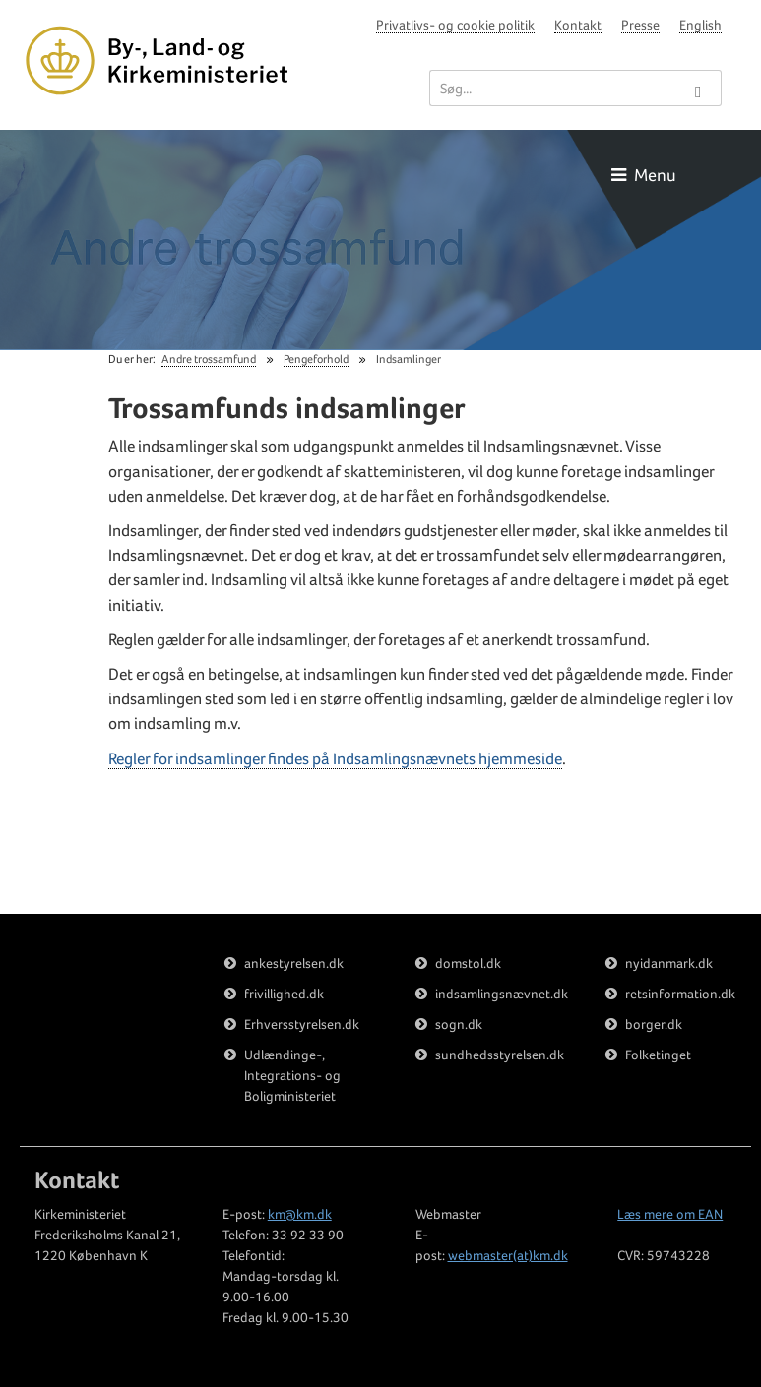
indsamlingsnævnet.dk (501, 993)
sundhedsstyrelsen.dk (499, 1054)
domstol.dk (468, 963)
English (700, 24)
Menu (643, 174)
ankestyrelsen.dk (294, 963)
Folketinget (658, 1054)
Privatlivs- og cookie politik (455, 24)
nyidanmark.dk (669, 963)
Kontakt (578, 24)
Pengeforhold (316, 359)
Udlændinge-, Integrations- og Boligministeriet (292, 1075)
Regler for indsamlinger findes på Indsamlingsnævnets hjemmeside (335, 759)
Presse (640, 24)
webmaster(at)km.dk (508, 1255)
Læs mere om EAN (670, 1214)
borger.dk (653, 1024)
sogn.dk (458, 1024)
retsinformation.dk (680, 993)
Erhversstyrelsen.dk (301, 1024)
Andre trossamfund (208, 359)
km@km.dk (300, 1214)
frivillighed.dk (284, 993)
